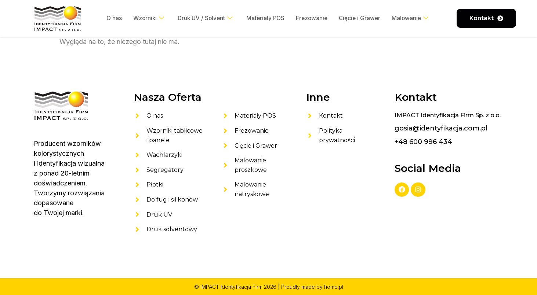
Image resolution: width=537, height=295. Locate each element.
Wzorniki (146, 18)
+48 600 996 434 (423, 142)
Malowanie (414, 18)
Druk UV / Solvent (204, 18)
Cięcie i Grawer (362, 18)
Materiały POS (265, 18)
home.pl (333, 287)
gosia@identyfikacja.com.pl (441, 128)
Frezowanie (313, 18)
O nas (110, 18)
